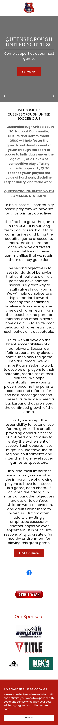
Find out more (29, 553)
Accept (29, 717)
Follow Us (29, 71)
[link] (29, 8)
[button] (7, 8)
